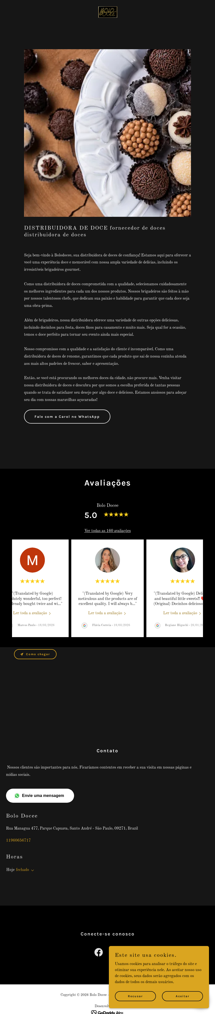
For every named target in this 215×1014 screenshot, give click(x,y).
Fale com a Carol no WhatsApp (67, 417)
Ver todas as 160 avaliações (107, 531)
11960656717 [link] (18, 841)
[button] (32, 870)
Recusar (135, 996)
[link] (108, 12)
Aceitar (182, 996)
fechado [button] (22, 870)
